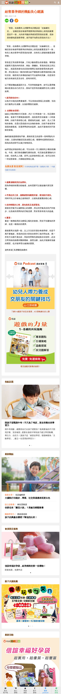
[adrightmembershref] (30, 547)
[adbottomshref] (30, 285)
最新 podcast (45, 690)
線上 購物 (15, 690)
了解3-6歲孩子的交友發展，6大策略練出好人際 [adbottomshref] (30, 311)
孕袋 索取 (25, 690)
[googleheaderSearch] (55, 2)
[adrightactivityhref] (30, 676)
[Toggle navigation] (3, 2)
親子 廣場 (34, 690)
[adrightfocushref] (30, 420)
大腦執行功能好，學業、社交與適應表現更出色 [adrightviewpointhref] (27, 497)
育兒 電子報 (5, 690)
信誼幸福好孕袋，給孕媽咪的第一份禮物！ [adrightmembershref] (25, 565)
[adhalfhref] (30, 168)
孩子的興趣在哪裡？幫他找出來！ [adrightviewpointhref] (21, 517)
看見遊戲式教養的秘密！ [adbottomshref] (30, 366)
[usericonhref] (57, 2)
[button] (29, 2)
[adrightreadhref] (30, 603)
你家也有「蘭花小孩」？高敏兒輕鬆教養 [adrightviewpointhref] (24, 507)
